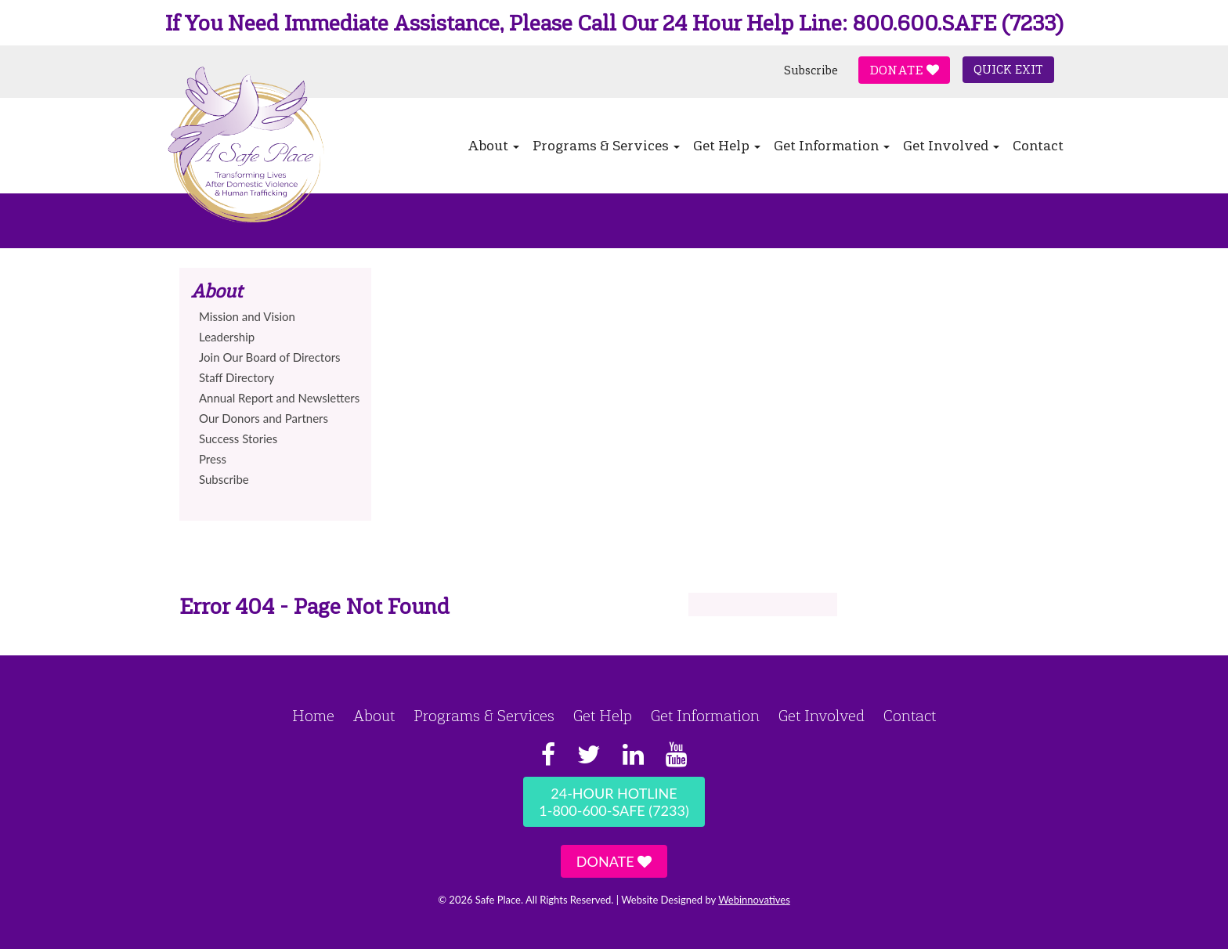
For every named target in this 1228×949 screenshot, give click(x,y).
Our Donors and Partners (263, 418)
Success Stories (238, 438)
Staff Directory (236, 377)
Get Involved (951, 145)
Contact (1038, 145)
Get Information (832, 145)
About (493, 145)
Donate (904, 70)
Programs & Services (606, 145)
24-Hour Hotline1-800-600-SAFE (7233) (613, 802)
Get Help (726, 145)
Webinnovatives (754, 899)
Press (212, 459)
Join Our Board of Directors (270, 357)
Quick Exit (1008, 70)
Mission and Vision (247, 316)
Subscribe (811, 70)
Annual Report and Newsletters (279, 398)
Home (313, 715)
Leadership (227, 337)
